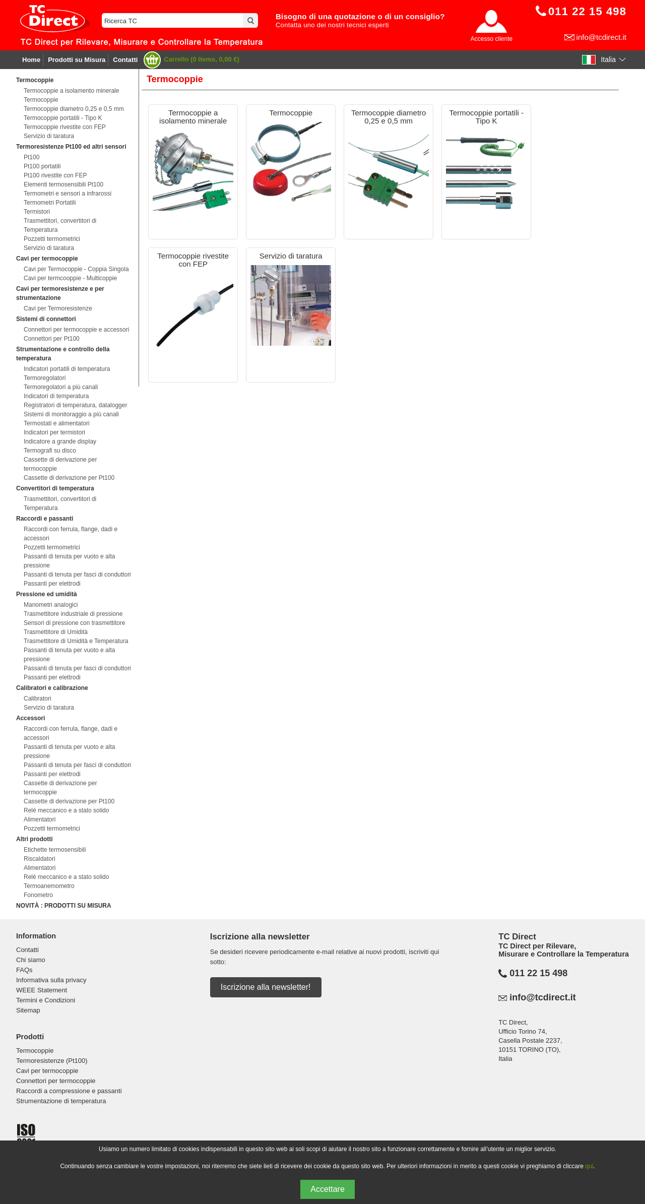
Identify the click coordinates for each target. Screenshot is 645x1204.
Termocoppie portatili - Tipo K (63, 117)
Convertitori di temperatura (55, 488)
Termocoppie (34, 80)
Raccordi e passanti (44, 518)
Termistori (37, 211)
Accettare (327, 1189)
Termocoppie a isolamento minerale (71, 90)
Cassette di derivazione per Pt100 (69, 477)
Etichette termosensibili (55, 849)
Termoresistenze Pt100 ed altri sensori (71, 146)
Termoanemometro (49, 886)
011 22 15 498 (538, 973)
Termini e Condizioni (45, 1000)
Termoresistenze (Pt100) (52, 1060)
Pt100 (31, 157)
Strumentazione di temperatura (61, 1101)
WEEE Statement (41, 990)
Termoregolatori (45, 378)
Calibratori (37, 698)
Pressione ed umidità (46, 594)
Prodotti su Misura (76, 60)
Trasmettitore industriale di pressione (73, 613)
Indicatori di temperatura (56, 396)
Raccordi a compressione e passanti (69, 1091)
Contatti (125, 60)
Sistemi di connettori (46, 319)
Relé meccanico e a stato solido (66, 810)
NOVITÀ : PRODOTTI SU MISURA (63, 905)
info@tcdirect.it (601, 37)
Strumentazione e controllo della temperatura (62, 354)
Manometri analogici (51, 604)
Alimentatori (39, 819)
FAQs (24, 970)
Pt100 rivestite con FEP (55, 175)
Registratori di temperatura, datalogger (75, 405)
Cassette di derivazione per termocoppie (60, 464)
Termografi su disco (50, 450)
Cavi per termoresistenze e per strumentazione (60, 293)
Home (31, 60)
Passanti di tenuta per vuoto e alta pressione (69, 561)
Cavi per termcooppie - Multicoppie (70, 278)
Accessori (30, 718)
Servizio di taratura (49, 136)
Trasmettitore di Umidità (56, 632)
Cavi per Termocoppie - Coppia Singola (76, 269)
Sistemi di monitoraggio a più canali (71, 414)
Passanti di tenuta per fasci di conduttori (77, 574)
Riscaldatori (39, 858)
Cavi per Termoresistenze (58, 308)
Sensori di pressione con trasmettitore (74, 622)
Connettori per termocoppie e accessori (76, 329)
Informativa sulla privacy (51, 980)
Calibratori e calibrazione (52, 687)
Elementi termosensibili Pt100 (63, 184)
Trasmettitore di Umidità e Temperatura (76, 641)
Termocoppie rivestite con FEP (65, 127)
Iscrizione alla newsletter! (266, 987)
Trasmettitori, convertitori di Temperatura (60, 225)
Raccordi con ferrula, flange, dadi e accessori (70, 534)
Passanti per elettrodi (52, 583)
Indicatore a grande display (60, 441)
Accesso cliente (491, 38)
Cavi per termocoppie (47, 258)
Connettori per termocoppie (56, 1081)
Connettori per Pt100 (52, 338)
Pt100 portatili (42, 166)
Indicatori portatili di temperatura (67, 368)
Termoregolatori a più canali (61, 387)
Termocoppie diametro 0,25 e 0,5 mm (74, 108)
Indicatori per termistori (54, 432)
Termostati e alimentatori (57, 423)
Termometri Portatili (50, 202)
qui (589, 1166)
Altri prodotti (34, 839)
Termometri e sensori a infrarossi (67, 193)
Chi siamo (30, 960)
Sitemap (28, 1010)
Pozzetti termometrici (52, 238)
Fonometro (38, 895)
